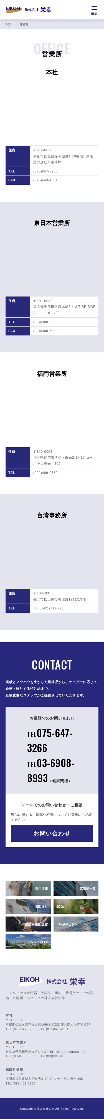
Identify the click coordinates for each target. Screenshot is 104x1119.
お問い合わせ (51, 833)
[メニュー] (94, 9)
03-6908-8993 (51, 770)
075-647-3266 (50, 740)
